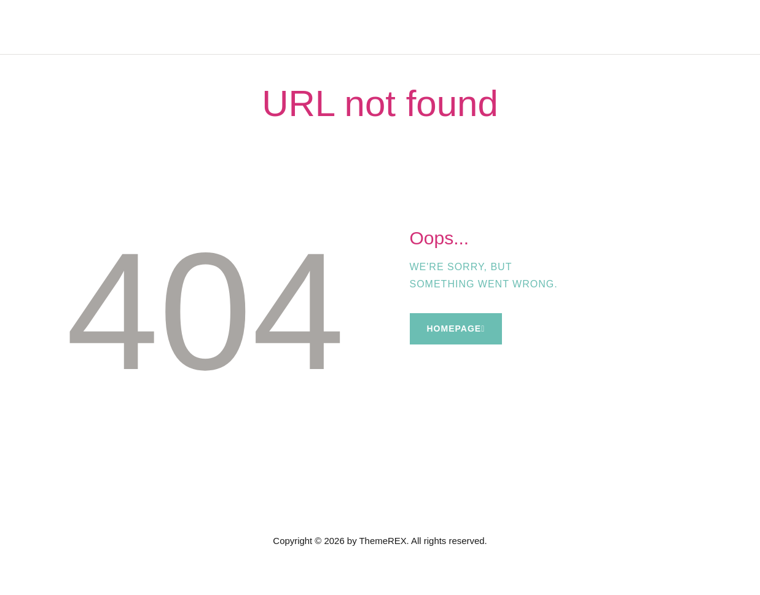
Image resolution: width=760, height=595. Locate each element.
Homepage (454, 328)
